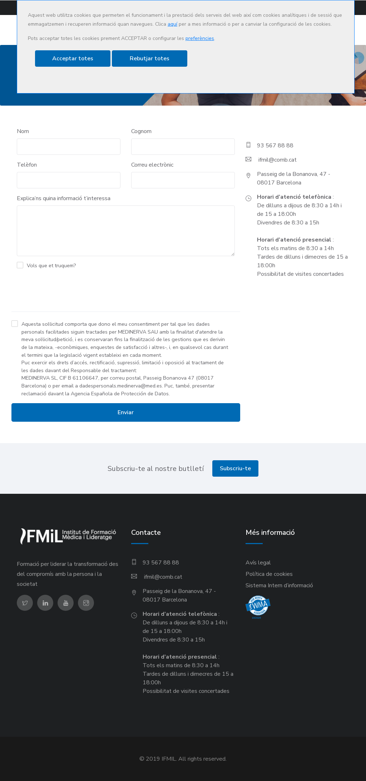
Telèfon (27, 164)
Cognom (141, 131)
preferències (200, 38)
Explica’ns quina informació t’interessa (63, 198)
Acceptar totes (72, 58)
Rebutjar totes (149, 58)
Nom (23, 131)
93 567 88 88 (275, 145)
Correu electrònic (152, 164)
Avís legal (258, 563)
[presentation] (65, 292)
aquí (172, 24)
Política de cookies (269, 574)
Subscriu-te (235, 468)
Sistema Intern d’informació (279, 585)
